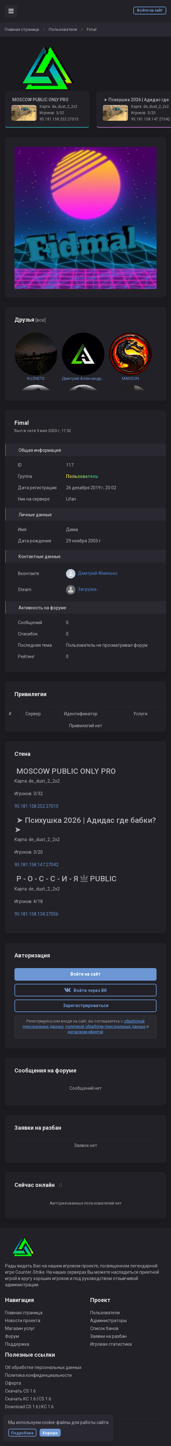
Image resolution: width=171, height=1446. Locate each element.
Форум (12, 1336)
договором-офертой (85, 1032)
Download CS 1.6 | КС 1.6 (29, 1406)
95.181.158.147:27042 (150, 119)
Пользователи (63, 29)
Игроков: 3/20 (28, 852)
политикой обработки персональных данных (105, 1026)
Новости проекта (22, 1320)
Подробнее (22, 1433)
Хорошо (50, 1433)
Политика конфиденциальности (38, 1375)
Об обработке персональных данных (43, 1367)
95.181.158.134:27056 (36, 914)
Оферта (13, 1383)
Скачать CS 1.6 (20, 1390)
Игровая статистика (111, 1344)
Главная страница (22, 29)
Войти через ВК (85, 990)
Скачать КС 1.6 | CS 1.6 (28, 1398)
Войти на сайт (150, 10)
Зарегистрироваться (85, 1005)
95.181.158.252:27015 (59, 119)
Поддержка (17, 1344)
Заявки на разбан (108, 1336)
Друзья (30, 319)
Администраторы (108, 1320)
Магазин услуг (20, 1328)
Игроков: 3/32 (52, 113)
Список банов (104, 1328)
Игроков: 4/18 (28, 901)
